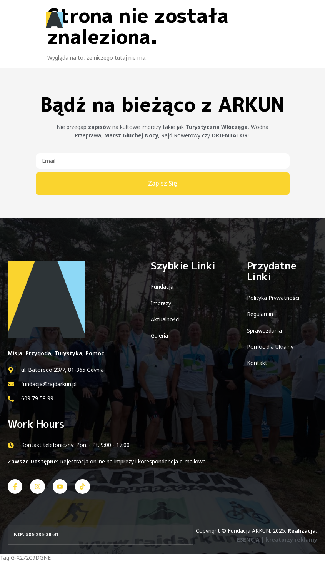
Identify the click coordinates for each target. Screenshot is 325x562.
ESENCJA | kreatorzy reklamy (277, 539)
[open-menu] (308, 20)
